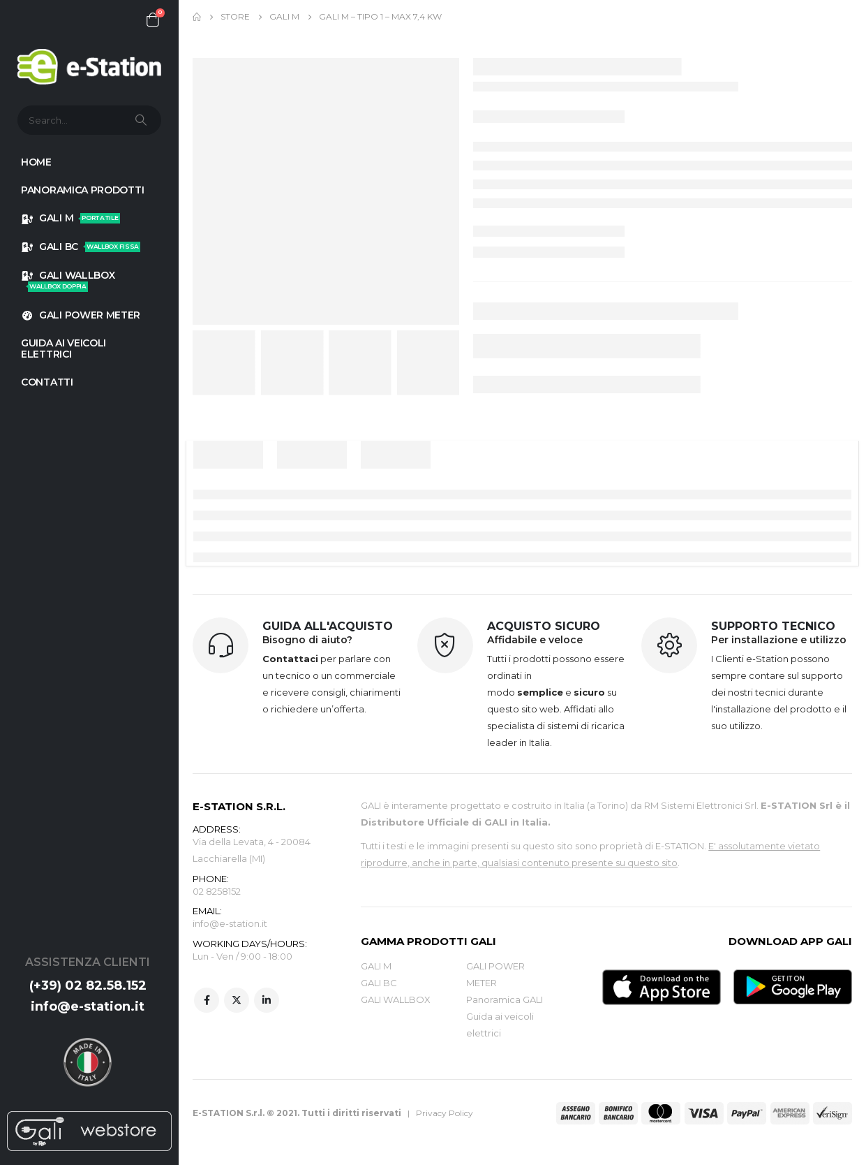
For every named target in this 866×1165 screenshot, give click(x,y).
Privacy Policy (444, 1113)
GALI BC (80, 246)
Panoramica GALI (504, 999)
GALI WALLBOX (67, 280)
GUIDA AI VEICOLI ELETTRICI (63, 348)
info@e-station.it (87, 1006)
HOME (36, 162)
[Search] (142, 120)
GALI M (70, 218)
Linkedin (266, 1000)
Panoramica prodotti (82, 190)
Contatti (47, 382)
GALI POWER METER (80, 315)
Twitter (236, 1000)
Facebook (206, 1000)
